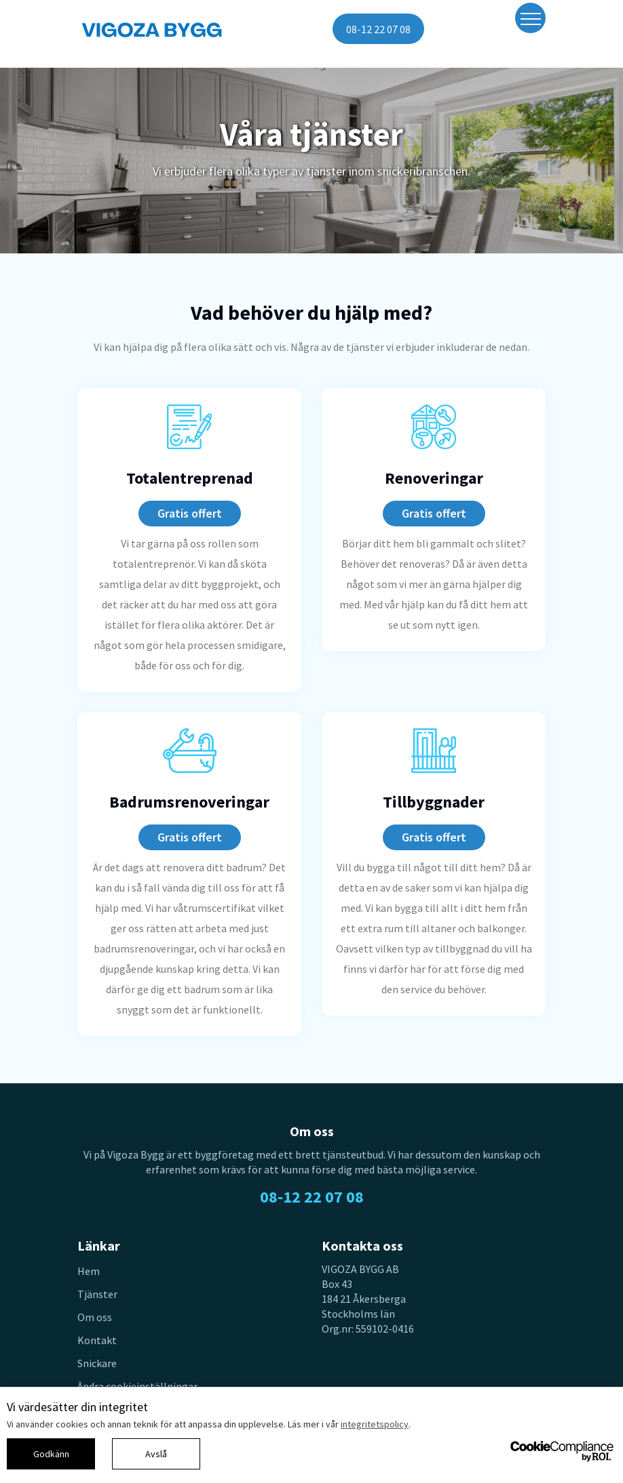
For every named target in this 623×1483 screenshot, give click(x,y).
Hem (88, 1271)
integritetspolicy (375, 1424)
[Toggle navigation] (530, 18)
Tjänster (97, 1294)
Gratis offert (189, 513)
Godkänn (51, 1454)
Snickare (97, 1363)
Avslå (156, 1454)
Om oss (94, 1317)
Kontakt (97, 1340)
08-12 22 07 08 (378, 29)
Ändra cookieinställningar (137, 1386)
